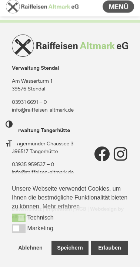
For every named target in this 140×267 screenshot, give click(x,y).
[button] (19, 218)
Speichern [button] (70, 248)
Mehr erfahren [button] (61, 206)
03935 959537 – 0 (33, 164)
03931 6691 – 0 (29, 102)
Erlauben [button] (109, 248)
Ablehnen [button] (30, 248)
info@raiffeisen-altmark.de (43, 110)
